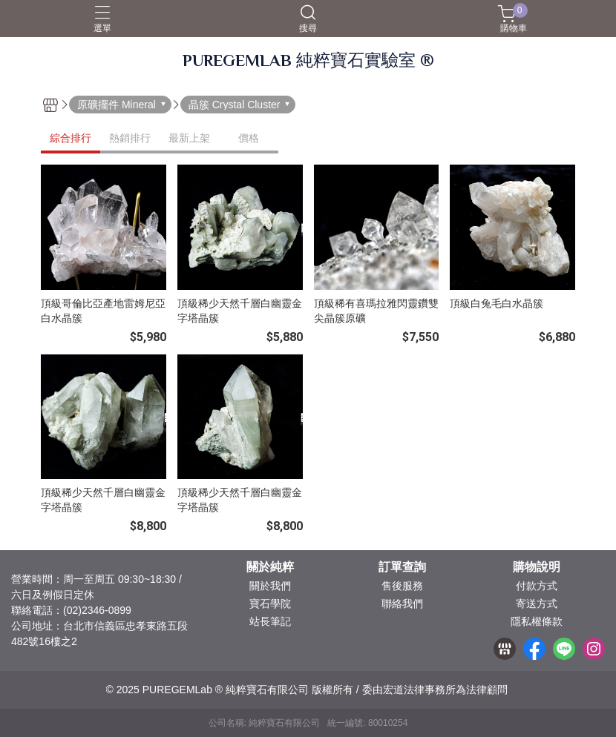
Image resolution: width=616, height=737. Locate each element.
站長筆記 (270, 621)
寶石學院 (270, 603)
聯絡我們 (402, 603)
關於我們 (270, 586)
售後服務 (402, 586)
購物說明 (536, 567)
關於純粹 (270, 567)
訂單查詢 (402, 567)
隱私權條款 (537, 621)
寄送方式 (536, 603)
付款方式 (536, 586)
